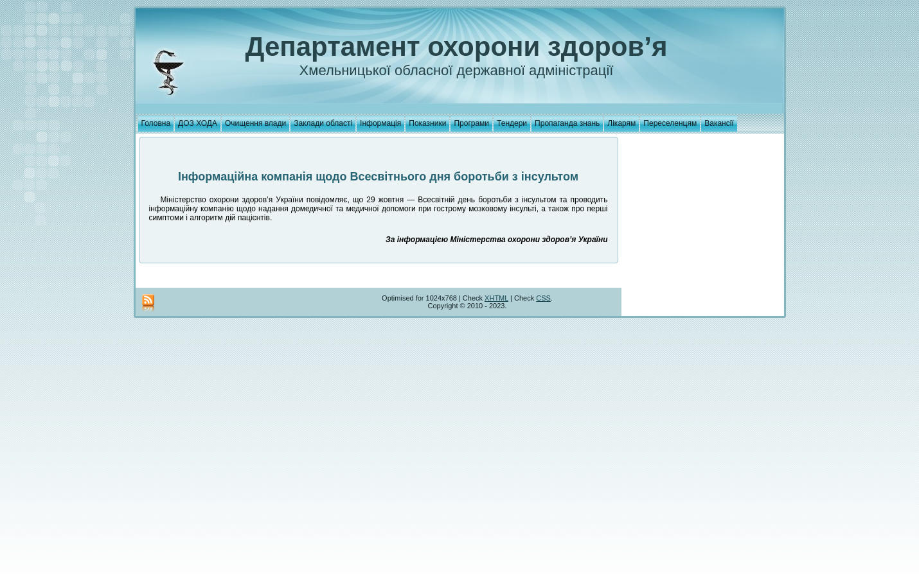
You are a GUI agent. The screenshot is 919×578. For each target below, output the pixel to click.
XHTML (496, 298)
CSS (543, 298)
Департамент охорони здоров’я (456, 46)
